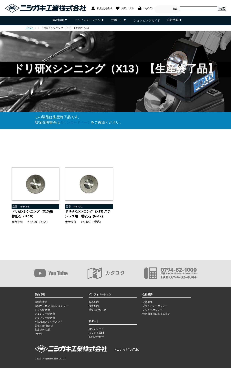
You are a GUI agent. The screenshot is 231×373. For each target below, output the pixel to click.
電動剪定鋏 (41, 306)
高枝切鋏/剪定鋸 (44, 330)
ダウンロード (96, 333)
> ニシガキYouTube (127, 354)
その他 (38, 338)
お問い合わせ (96, 341)
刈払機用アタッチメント (48, 326)
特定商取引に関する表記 (156, 318)
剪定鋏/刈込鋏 (43, 334)
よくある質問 (96, 337)
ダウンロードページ (76, 121)
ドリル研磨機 (42, 314)
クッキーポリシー (152, 314)
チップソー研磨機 (45, 322)
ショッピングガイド (147, 20)
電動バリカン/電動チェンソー (51, 310)
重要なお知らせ (97, 314)
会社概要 (147, 306)
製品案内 (94, 306)
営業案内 (94, 310)
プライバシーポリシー (155, 310)
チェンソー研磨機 (45, 318)
